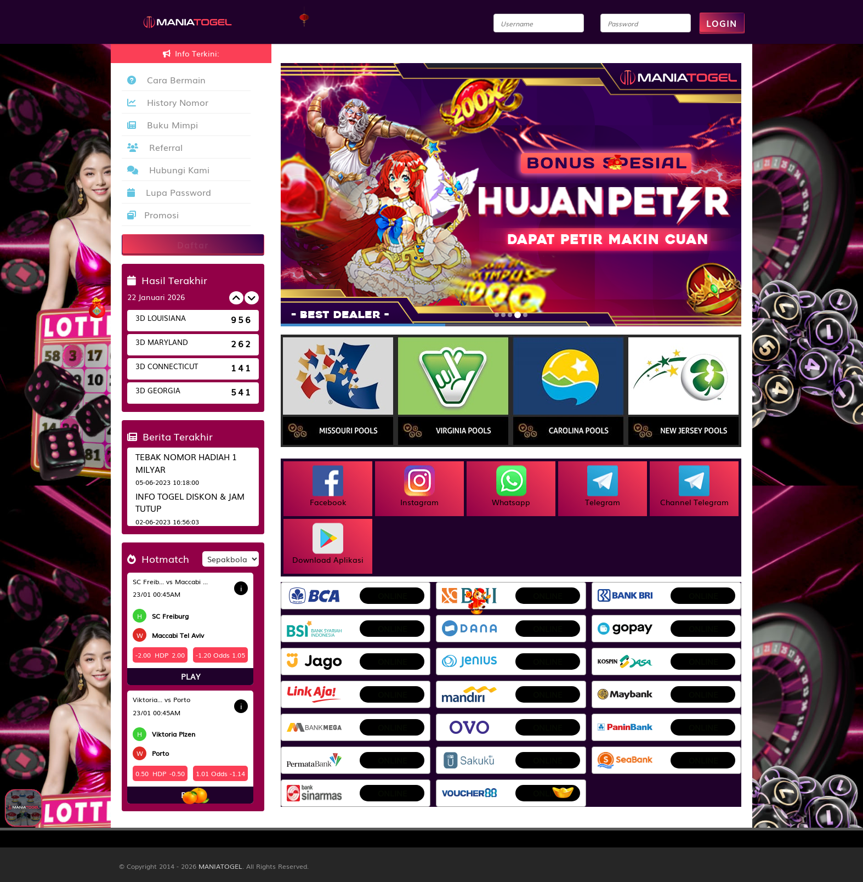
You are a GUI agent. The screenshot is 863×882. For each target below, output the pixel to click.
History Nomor (167, 102)
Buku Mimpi (162, 124)
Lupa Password (169, 192)
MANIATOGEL (220, 866)
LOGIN (721, 23)
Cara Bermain (166, 79)
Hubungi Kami (168, 169)
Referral (155, 147)
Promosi (153, 214)
